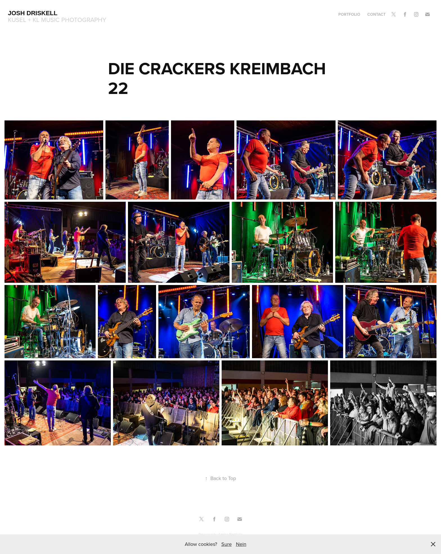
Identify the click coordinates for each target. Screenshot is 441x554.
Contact (376, 14)
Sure (226, 544)
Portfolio (349, 14)
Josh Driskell (32, 13)
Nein (241, 544)
